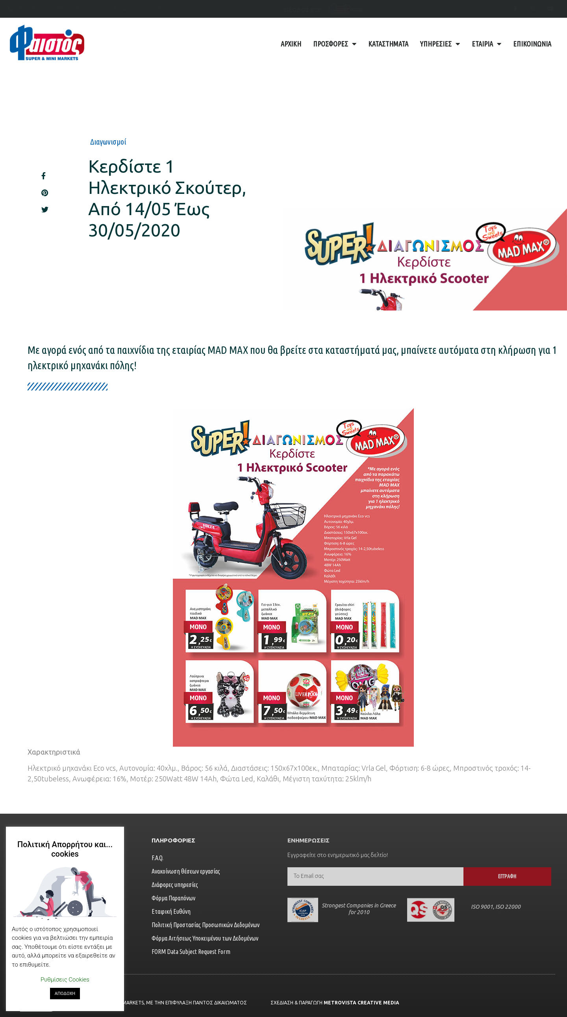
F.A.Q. (157, 857)
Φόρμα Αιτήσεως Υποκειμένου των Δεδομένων (205, 938)
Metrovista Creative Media (361, 1002)
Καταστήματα (388, 44)
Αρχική (291, 44)
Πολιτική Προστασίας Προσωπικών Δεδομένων (205, 924)
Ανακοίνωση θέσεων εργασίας (186, 871)
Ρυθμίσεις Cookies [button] (65, 979)
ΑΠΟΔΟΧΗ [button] (65, 993)
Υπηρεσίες (440, 43)
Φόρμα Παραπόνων (173, 898)
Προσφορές (334, 43)
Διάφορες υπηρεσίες (175, 884)
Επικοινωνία (532, 44)
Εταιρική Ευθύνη (171, 911)
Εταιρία (486, 43)
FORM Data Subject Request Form (191, 951)
